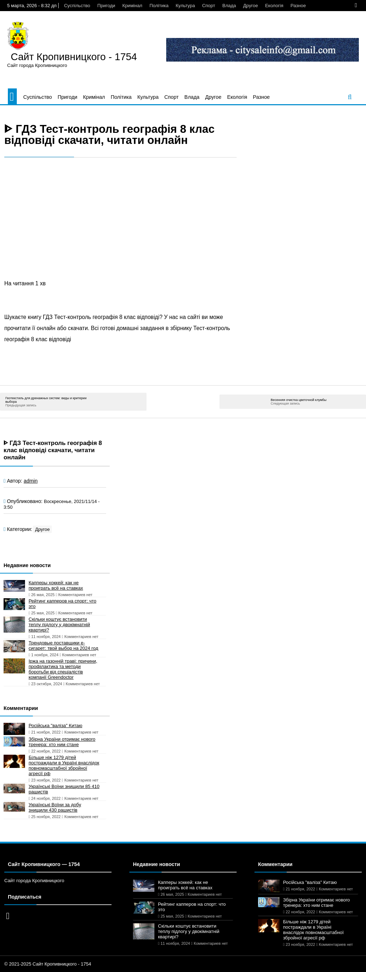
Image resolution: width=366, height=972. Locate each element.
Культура (185, 5)
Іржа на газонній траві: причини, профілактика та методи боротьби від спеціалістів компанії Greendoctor (63, 669)
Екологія (274, 5)
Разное (298, 5)
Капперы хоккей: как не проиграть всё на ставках (56, 585)
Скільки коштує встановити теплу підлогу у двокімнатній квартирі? (59, 624)
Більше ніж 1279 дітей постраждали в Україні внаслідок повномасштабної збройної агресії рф (64, 765)
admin (31, 481)
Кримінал (132, 5)
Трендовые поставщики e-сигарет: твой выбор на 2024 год (63, 645)
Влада (229, 5)
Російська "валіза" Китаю (55, 725)
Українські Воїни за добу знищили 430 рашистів (55, 807)
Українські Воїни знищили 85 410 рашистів (64, 789)
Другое (250, 5)
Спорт (208, 5)
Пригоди (106, 5)
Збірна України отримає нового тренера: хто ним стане (62, 741)
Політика (158, 5)
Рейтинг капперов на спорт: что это (63, 603)
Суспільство (77, 5)
